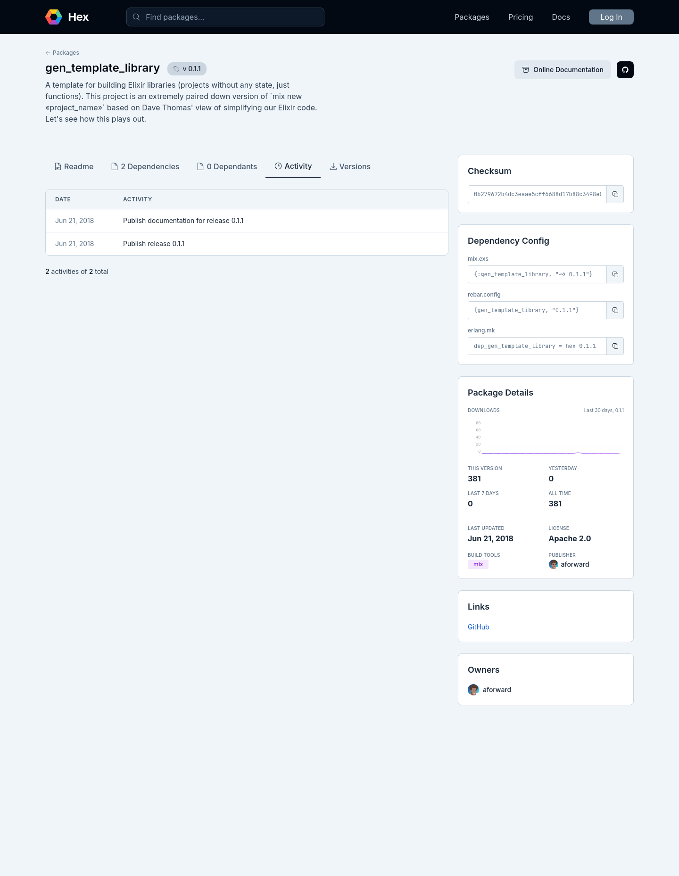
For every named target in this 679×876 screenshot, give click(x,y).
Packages (472, 17)
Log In (611, 17)
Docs (561, 17)
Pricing (520, 17)
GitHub (478, 627)
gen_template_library (102, 67)
